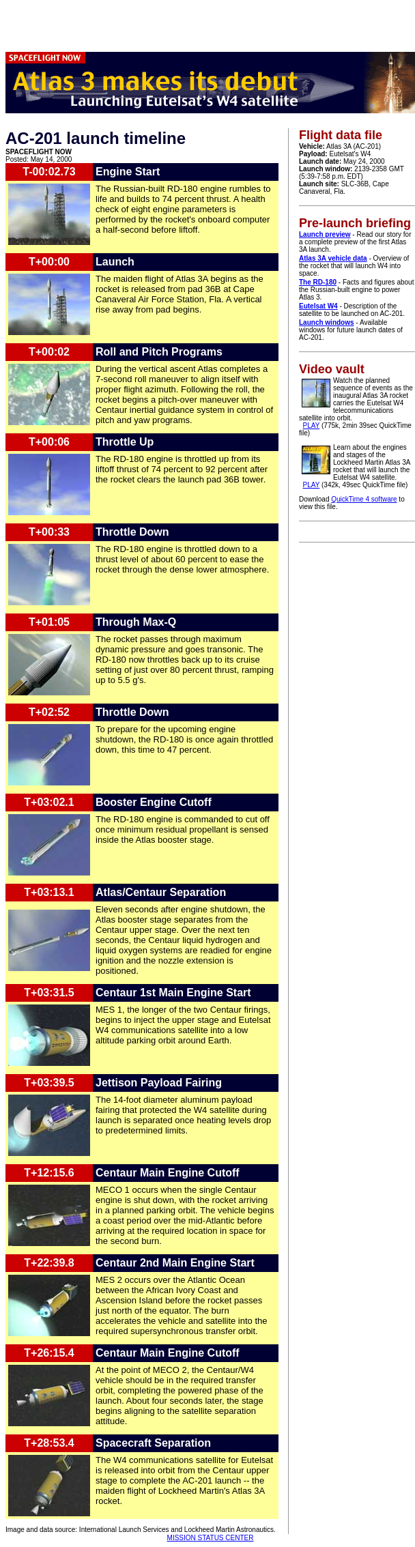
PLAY (311, 425)
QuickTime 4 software (364, 499)
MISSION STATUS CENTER (210, 1538)
